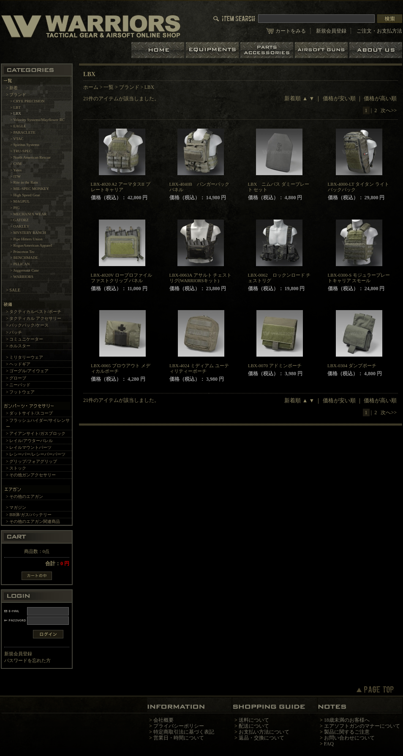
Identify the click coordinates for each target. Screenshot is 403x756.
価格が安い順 (339, 99)
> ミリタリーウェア (24, 357)
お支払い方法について (264, 732)
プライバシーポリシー (178, 726)
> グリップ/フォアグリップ (31, 461)
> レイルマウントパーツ (29, 447)
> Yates (16, 170)
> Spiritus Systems (24, 145)
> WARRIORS (21, 277)
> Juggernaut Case (24, 270)
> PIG (14, 208)
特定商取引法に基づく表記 (183, 732)
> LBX (15, 113)
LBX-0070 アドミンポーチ (275, 365)
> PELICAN (20, 264)
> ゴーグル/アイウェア (27, 370)
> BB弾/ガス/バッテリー (29, 514)
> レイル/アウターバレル (29, 440)
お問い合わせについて (349, 738)
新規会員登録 (331, 31)
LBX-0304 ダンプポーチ (351, 365)
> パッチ (14, 332)
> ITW (15, 176)
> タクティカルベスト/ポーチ (33, 311)
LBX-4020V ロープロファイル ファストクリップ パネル (121, 277)
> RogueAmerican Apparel (31, 245)
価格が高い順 (380, 99)
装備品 (213, 50)
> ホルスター (18, 346)
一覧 (108, 87)
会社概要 (163, 720)
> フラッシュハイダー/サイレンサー (38, 423)
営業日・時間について (178, 738)
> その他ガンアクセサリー (31, 475)
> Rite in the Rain (24, 182)
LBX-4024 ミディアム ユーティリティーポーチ (199, 368)
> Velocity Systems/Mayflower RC (37, 120)
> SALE (13, 290)
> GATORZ (19, 220)
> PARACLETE (22, 132)
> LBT (15, 107)
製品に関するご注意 (347, 732)
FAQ (329, 744)
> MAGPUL (20, 201)
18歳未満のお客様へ (347, 720)
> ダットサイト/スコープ (29, 413)
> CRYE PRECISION (27, 101)
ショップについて (375, 50)
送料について (254, 720)
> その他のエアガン (24, 496)
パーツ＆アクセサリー (267, 50)
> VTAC (17, 139)
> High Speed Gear (25, 195)
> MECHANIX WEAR (28, 214)
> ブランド (16, 94)
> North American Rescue (30, 157)
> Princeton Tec (22, 252)
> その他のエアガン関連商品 (33, 521)
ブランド (129, 87)
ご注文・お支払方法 (379, 31)
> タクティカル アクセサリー (33, 318)
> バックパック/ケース (27, 325)
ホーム (158, 50)
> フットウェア (20, 392)
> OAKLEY (19, 226)
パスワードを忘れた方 (27, 660)
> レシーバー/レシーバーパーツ (35, 454)
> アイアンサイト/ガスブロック (35, 433)
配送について (254, 726)
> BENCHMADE (24, 258)
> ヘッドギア (18, 364)
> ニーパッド (18, 384)
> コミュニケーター (24, 339)
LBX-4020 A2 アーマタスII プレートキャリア (120, 186)
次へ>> (389, 110)
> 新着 (12, 87)
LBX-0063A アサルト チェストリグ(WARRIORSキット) (200, 277)
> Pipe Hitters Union (26, 239)
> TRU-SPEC (21, 151)
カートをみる (290, 31)
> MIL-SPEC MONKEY (29, 189)
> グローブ (16, 378)
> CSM (16, 164)
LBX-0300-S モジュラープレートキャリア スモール (359, 277)
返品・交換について (261, 738)
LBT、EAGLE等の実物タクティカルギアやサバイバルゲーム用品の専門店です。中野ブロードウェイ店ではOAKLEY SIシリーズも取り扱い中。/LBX (91, 26)
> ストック (16, 468)
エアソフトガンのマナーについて (362, 726)
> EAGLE (18, 126)
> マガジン (16, 507)
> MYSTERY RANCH (28, 233)
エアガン (322, 50)
